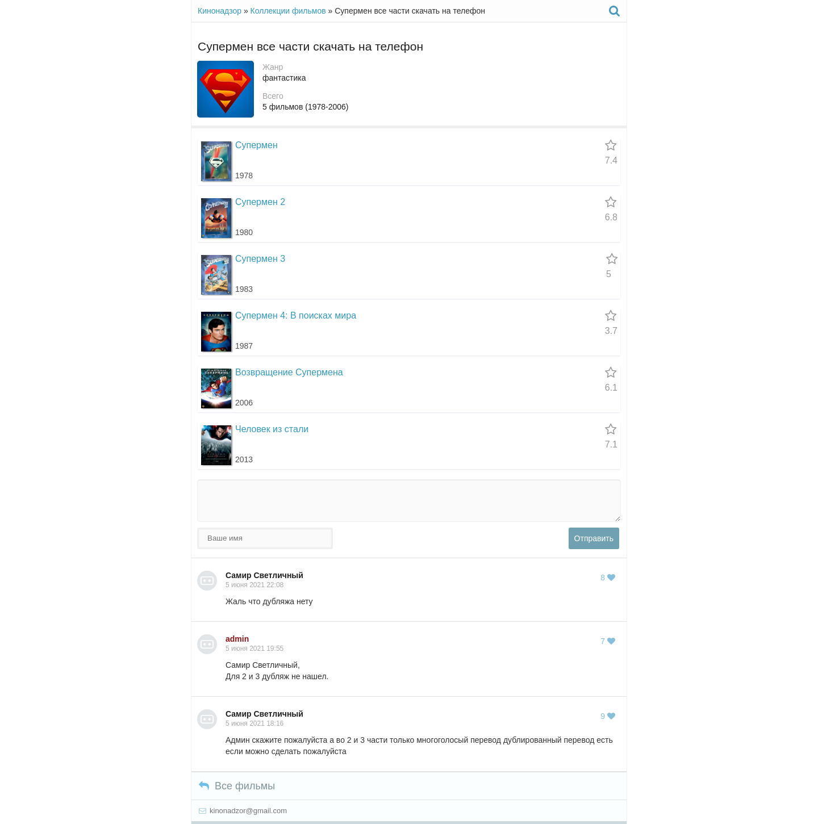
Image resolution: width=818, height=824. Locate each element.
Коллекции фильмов (288, 10)
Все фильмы (237, 786)
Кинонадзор (219, 10)
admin (237, 638)
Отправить (594, 538)
